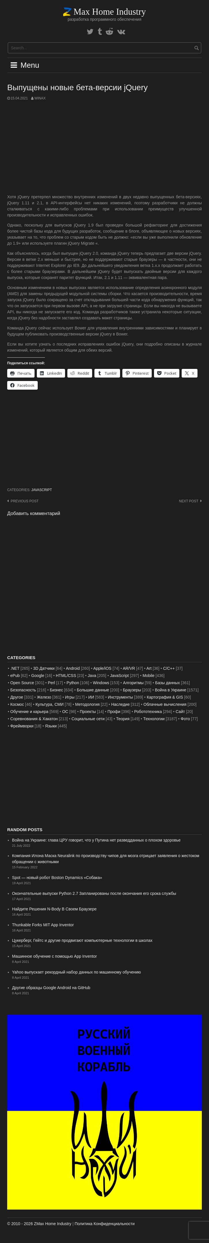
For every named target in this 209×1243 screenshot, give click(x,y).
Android (73, 668)
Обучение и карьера (29, 711)
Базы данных (167, 682)
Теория (123, 718)
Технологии (154, 718)
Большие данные (93, 690)
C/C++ (168, 668)
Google (37, 675)
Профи (113, 711)
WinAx (39, 98)
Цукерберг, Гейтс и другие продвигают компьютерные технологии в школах (82, 940)
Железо (44, 697)
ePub (15, 675)
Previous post (25, 501)
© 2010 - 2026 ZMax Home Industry (39, 1223)
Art (149, 668)
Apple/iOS (102, 668)
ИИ (91, 697)
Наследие (120, 704)
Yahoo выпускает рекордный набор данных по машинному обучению (76, 972)
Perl (51, 682)
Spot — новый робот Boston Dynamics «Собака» (57, 877)
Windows (101, 682)
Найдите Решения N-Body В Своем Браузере (54, 909)
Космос (17, 704)
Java (92, 675)
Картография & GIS (165, 697)
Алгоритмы (133, 682)
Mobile (148, 675)
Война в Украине (170, 690)
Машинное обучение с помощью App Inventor (54, 956)
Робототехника (148, 711)
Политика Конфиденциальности (104, 1223)
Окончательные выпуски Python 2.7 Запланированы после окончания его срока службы (94, 893)
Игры (70, 697)
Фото (185, 718)
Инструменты (120, 697)
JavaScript (41, 490)
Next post (188, 501)
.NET (15, 668)
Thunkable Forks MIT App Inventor (43, 925)
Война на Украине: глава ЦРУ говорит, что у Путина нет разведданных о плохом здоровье (96, 840)
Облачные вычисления (164, 704)
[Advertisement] (104, 147)
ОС (65, 711)
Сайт (180, 711)
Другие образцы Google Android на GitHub (51, 987)
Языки (51, 726)
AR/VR (129, 668)
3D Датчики (43, 668)
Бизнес (56, 690)
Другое (16, 697)
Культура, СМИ (49, 704)
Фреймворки (21, 726)
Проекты (88, 711)
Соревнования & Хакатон (34, 718)
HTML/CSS (66, 675)
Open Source (22, 682)
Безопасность (23, 690)
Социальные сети (88, 718)
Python (72, 682)
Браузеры (132, 690)
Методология (87, 704)
